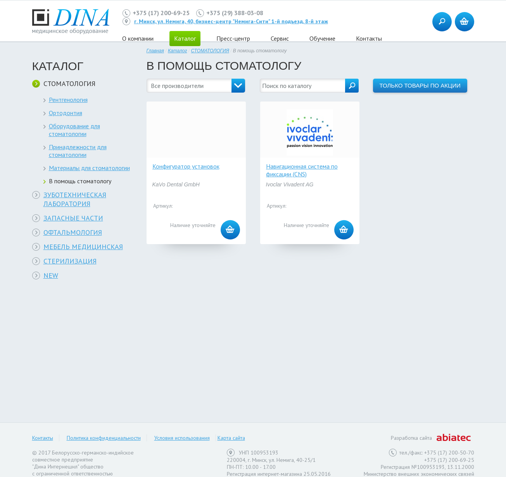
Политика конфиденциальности (104, 437)
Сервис (280, 38)
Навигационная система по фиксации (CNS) (302, 170)
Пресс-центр (233, 38)
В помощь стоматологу (80, 181)
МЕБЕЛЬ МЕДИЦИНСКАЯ (83, 246)
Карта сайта (231, 437)
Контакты (369, 38)
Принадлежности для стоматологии (78, 150)
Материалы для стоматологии (89, 168)
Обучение (322, 38)
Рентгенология (68, 99)
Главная (155, 50)
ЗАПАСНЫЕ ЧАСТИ (73, 218)
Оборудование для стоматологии (74, 130)
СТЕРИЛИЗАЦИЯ (70, 261)
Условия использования (182, 437)
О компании (138, 38)
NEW (50, 275)
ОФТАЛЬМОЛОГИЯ (72, 232)
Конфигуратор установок (185, 166)
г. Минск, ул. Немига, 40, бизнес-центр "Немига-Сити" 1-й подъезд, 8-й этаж (231, 21)
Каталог (177, 50)
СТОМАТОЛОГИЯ (69, 83)
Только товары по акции (420, 85)
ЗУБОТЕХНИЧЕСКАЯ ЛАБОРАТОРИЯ (74, 199)
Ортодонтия (65, 113)
